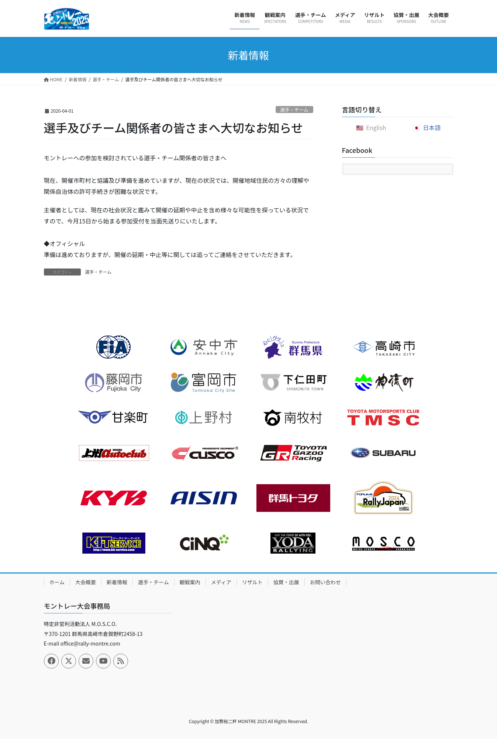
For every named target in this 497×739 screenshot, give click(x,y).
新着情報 (117, 582)
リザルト (252, 582)
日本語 (432, 127)
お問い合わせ (325, 582)
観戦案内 (190, 582)
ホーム (57, 582)
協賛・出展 (286, 582)
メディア (221, 582)
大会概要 (85, 582)
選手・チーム (294, 109)
